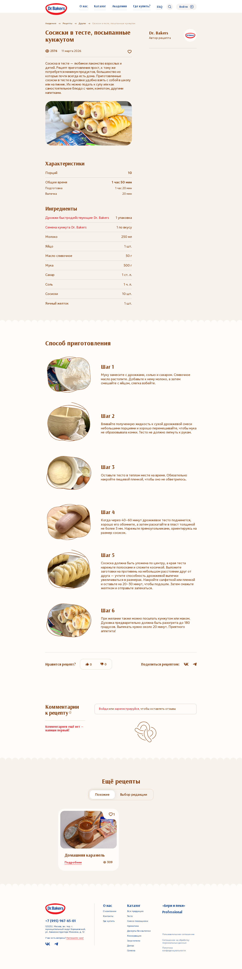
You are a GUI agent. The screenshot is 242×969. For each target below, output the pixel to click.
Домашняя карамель (85, 855)
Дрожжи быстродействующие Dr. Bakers (77, 218)
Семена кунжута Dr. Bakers (66, 227)
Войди (103, 709)
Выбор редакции (133, 794)
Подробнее (73, 862)
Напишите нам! (75, 938)
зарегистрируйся (127, 709)
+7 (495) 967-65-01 (60, 921)
